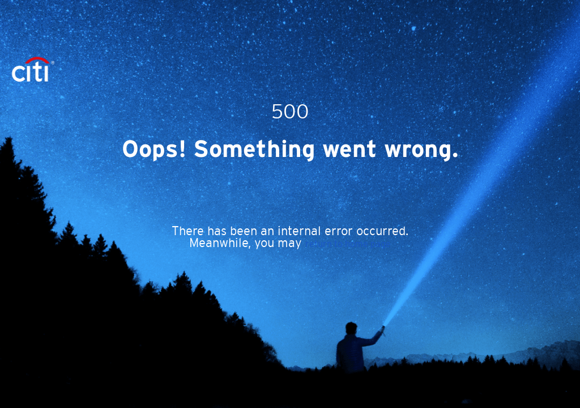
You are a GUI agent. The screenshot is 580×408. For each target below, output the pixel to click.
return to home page (348, 244)
